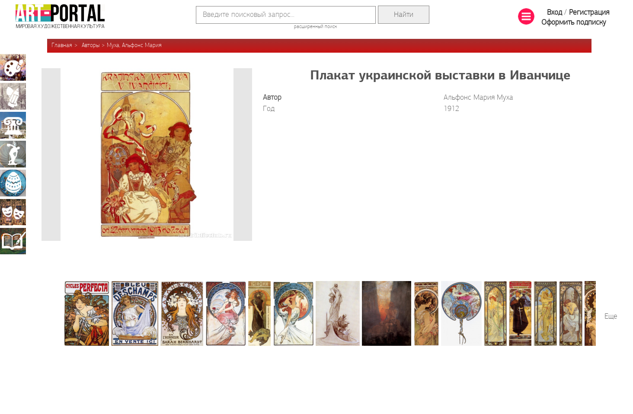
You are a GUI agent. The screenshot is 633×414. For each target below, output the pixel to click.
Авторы (90, 45)
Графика (13, 96)
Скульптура (13, 154)
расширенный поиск (315, 26)
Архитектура (13, 125)
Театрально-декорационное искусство (13, 212)
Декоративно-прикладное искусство (13, 183)
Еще (610, 317)
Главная (61, 45)
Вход (554, 13)
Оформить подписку (573, 23)
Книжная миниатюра (13, 241)
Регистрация (589, 13)
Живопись (13, 67)
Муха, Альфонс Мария (134, 45)
